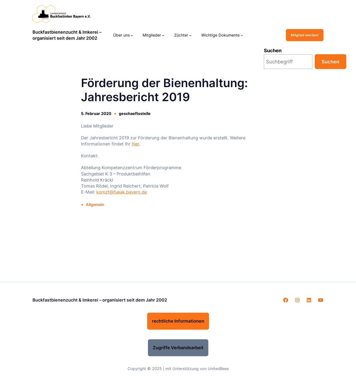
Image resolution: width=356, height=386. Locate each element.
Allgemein (95, 204)
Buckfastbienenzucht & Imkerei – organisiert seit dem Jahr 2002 (99, 300)
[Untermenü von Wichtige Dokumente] (242, 35)
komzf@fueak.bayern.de (121, 192)
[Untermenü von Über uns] (132, 35)
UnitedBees (218, 368)
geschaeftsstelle (135, 113)
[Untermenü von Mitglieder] (163, 35)
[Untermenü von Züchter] (190, 35)
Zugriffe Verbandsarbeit (178, 347)
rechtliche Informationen (178, 321)
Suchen (273, 50)
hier (135, 143)
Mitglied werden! (305, 35)
